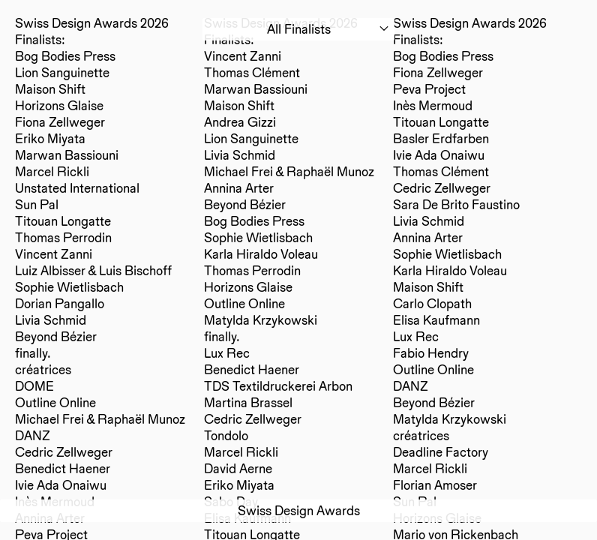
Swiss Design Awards (299, 510)
